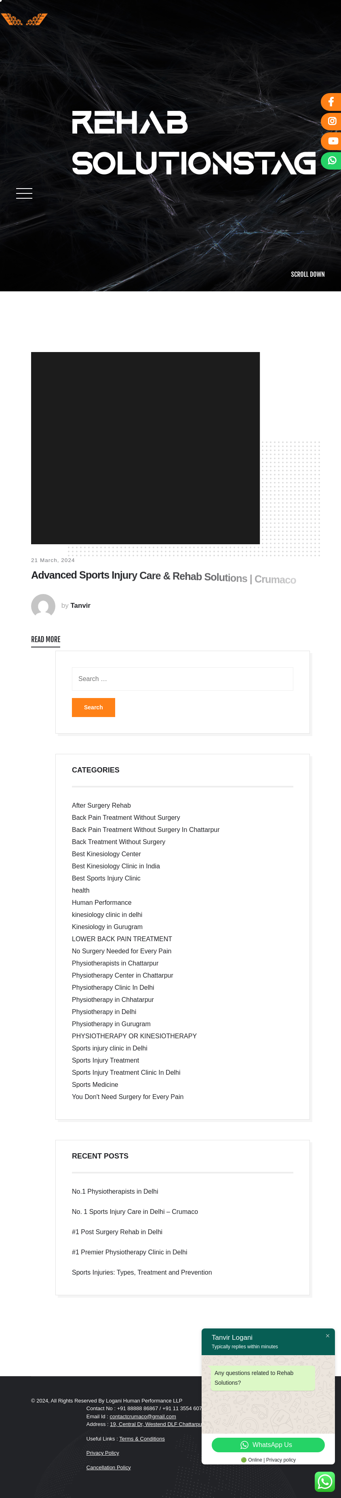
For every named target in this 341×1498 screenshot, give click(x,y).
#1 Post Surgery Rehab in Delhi (117, 1232)
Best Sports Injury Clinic (106, 878)
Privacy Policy (102, 1453)
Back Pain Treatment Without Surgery (126, 817)
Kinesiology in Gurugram (107, 926)
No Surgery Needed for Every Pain (121, 951)
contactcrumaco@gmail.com (143, 1416)
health (81, 890)
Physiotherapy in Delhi (104, 1011)
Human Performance (102, 902)
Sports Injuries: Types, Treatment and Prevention (142, 1272)
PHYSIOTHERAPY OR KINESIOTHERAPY (134, 1036)
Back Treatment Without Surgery (118, 841)
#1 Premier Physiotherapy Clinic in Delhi (129, 1252)
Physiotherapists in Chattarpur (115, 963)
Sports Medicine (95, 1084)
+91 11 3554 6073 (183, 1408)
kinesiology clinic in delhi (107, 914)
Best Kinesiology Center (106, 854)
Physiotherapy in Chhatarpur (113, 999)
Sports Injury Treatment (105, 1060)
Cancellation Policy (108, 1467)
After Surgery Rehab (101, 805)
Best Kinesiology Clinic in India (116, 866)
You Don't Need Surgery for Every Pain (127, 1096)
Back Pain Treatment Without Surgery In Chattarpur (146, 829)
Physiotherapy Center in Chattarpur (122, 975)
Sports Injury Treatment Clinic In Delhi (126, 1072)
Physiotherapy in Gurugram (111, 1024)
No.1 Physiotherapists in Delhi (115, 1191)
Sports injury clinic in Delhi (109, 1048)
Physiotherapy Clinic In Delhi (113, 987)
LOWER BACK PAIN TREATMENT (122, 939)
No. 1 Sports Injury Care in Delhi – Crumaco (135, 1211)
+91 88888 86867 (138, 1408)
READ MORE (45, 639)
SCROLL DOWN (308, 274)
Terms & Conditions (142, 1439)
